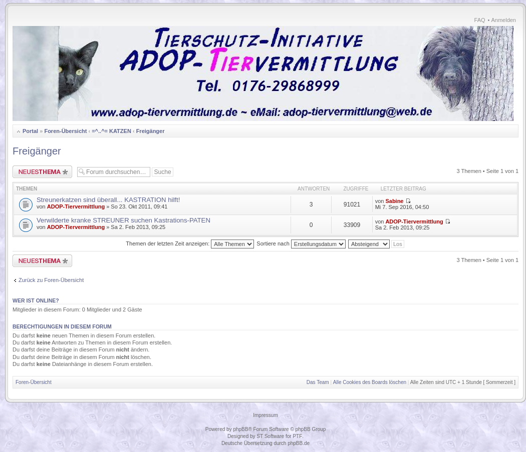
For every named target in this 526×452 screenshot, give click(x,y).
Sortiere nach (300, 243)
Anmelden (503, 20)
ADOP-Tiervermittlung (76, 207)
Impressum (265, 415)
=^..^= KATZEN (111, 131)
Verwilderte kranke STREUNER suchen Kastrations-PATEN (123, 220)
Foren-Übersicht (65, 131)
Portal (30, 131)
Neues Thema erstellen (42, 172)
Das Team (318, 382)
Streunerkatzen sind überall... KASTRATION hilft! (108, 200)
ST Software (270, 436)
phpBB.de (299, 443)
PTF (297, 436)
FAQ (479, 20)
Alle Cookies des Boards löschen (369, 382)
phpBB (240, 429)
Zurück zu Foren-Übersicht (51, 280)
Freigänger (150, 131)
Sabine (394, 201)
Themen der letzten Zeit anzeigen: (190, 243)
